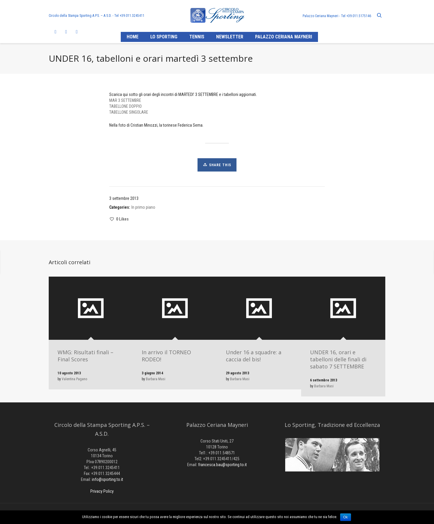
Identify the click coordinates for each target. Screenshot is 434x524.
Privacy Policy (102, 491)
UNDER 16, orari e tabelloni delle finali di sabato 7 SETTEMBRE (338, 359)
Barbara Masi (155, 379)
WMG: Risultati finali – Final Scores (85, 356)
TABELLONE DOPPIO (125, 106)
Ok (345, 517)
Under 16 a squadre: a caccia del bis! (253, 356)
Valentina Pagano (74, 379)
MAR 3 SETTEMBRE (125, 100)
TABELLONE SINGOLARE (128, 112)
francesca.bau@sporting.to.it (222, 464)
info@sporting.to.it (107, 479)
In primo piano (143, 207)
